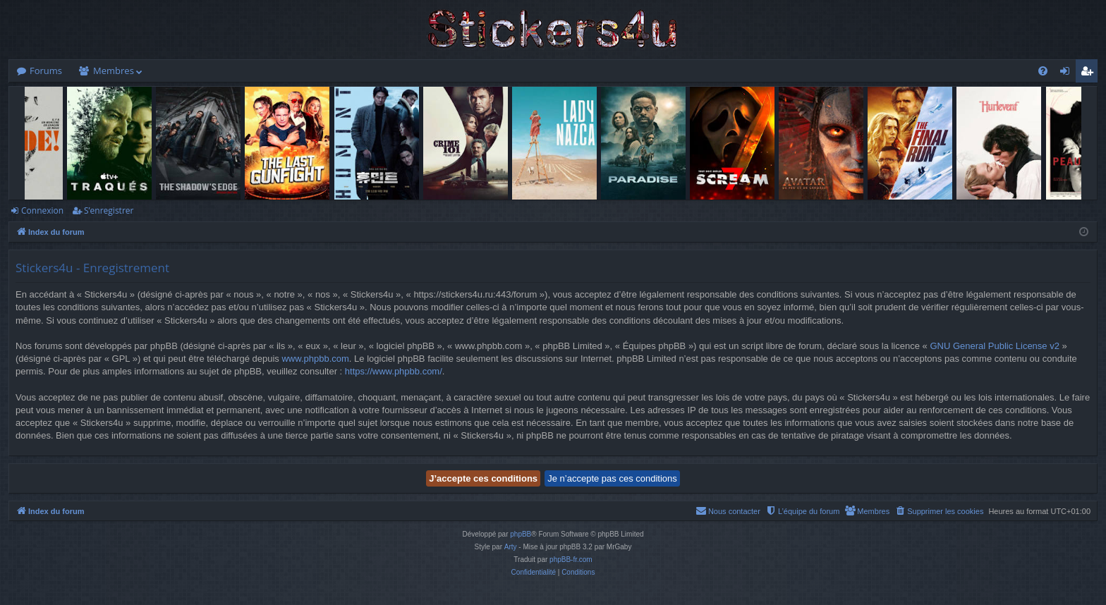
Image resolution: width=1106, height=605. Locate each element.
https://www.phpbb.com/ (393, 371)
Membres (113, 70)
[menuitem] (1043, 70)
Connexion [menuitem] (1068, 73)
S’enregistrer (108, 210)
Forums (46, 70)
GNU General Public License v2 (994, 346)
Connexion (42, 210)
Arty (510, 547)
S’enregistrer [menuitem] (1090, 73)
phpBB (520, 534)
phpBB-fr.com (570, 559)
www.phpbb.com (314, 358)
